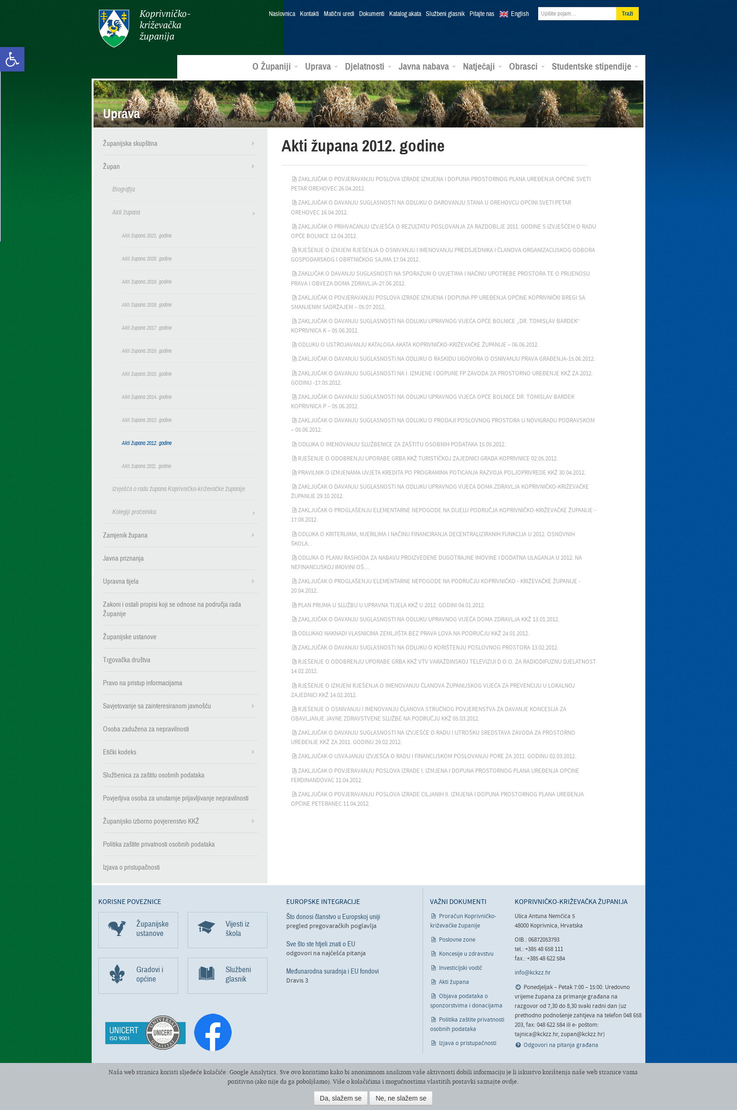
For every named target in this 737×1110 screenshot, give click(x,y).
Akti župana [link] (126, 212)
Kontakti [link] (309, 14)
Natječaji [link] (482, 66)
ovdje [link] (509, 1082)
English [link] (520, 14)
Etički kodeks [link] (119, 751)
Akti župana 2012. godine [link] (147, 442)
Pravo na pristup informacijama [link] (142, 682)
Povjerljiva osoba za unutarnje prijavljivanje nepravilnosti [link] (176, 797)
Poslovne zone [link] (457, 939)
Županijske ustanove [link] (130, 636)
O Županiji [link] (275, 66)
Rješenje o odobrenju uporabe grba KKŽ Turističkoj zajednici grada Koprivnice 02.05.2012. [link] (428, 458)
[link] (12, 59)
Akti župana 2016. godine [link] (147, 350)
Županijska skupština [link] (130, 143)
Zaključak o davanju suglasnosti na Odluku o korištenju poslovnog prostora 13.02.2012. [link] (428, 647)
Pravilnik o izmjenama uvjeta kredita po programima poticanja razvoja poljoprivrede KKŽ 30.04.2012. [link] (442, 472)
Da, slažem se (341, 1098)
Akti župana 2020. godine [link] (147, 258)
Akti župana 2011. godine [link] (146, 465)
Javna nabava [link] (427, 66)
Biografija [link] (123, 189)
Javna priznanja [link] (123, 558)
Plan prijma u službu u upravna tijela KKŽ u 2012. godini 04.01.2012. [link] (391, 605)
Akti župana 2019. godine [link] (147, 281)
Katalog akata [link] (405, 14)
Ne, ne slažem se (401, 1098)
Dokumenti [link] (371, 14)
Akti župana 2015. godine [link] (147, 373)
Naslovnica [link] (282, 14)
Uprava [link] (321, 66)
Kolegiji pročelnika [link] (134, 511)
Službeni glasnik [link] (445, 14)
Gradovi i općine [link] (149, 973)
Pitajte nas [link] (482, 14)
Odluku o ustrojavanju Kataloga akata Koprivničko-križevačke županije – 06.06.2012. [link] (418, 344)
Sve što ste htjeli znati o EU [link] (320, 943)
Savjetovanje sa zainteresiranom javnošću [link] (157, 705)
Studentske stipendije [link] (595, 66)
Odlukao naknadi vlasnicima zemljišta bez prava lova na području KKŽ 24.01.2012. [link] (413, 633)
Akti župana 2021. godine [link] (147, 235)
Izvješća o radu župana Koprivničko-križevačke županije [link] (178, 488)
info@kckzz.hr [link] (533, 972)
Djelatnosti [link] (368, 66)
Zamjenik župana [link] (125, 534)
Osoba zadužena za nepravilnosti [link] (146, 728)
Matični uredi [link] (339, 14)
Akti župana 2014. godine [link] (147, 396)
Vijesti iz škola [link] (238, 928)
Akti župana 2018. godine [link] (147, 304)
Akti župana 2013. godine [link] (147, 419)
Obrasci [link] (527, 66)
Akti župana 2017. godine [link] (147, 327)
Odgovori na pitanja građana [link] (561, 1045)
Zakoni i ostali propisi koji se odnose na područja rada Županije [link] (172, 608)
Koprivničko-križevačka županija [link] (144, 28)
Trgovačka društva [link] (126, 659)
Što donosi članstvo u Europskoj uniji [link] (333, 916)
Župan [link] (111, 166)
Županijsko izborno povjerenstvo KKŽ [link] (151, 820)
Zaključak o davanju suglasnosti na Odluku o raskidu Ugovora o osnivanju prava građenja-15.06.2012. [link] (446, 359)
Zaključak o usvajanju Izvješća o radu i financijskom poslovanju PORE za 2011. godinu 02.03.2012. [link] (437, 756)
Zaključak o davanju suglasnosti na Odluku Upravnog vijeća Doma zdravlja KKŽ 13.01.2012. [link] (428, 619)
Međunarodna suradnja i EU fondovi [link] (332, 970)
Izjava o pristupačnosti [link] (131, 867)
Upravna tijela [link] (121, 581)
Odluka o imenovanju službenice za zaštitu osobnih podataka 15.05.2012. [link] (402, 444)
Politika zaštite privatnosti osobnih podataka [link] (159, 843)
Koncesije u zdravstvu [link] (466, 954)
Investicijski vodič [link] (460, 968)
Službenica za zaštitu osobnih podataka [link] (153, 774)
